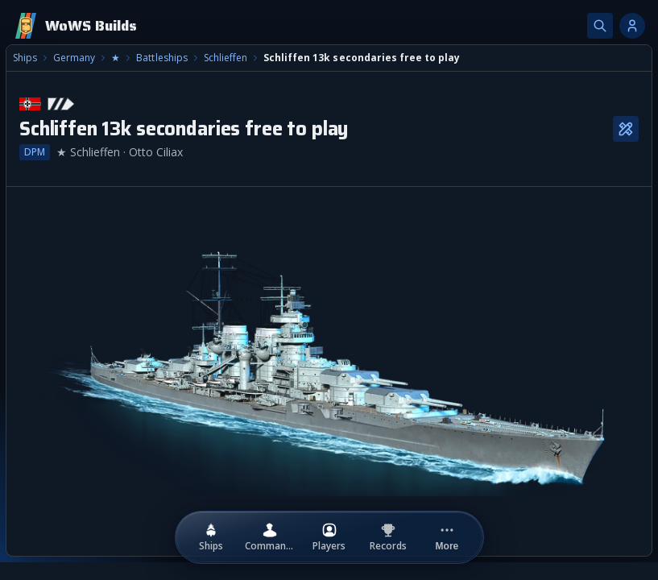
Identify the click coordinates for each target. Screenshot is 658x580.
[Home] (75, 26)
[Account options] (632, 26)
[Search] (600, 26)
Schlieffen (225, 58)
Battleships (161, 58)
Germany (74, 58)
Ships (25, 58)
